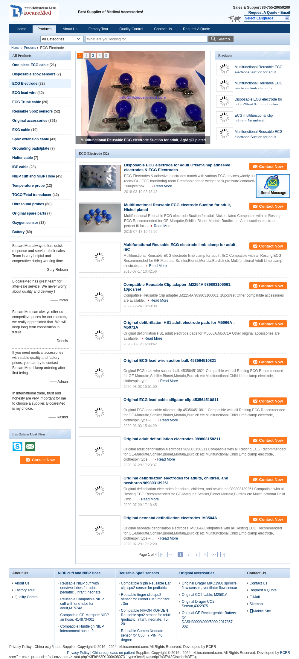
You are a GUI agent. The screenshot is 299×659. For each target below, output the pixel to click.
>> (214, 554)
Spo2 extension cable (30, 139)
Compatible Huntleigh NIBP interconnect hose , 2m (82, 628)
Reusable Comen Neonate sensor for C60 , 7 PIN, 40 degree (142, 635)
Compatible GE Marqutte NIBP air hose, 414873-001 (84, 617)
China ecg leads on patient (113, 653)
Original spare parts (29, 213)
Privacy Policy (20, 647)
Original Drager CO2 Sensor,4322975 (198, 603)
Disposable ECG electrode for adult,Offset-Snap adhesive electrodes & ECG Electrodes (258, 102)
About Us (69, 29)
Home (21, 29)
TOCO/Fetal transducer (31, 195)
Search (223, 39)
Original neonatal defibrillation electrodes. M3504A (170, 518)
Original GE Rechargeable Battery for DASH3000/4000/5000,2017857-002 (209, 619)
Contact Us (163, 29)
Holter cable (22, 158)
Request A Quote (262, 12)
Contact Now (271, 166)
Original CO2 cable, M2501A (205, 595)
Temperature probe (28, 185)
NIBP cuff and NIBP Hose (33, 176)
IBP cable (20, 167)
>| (223, 554)
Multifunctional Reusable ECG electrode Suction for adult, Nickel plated (259, 135)
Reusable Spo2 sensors (32, 111)
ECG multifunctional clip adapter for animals (254, 118)
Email (285, 12)
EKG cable (21, 130)
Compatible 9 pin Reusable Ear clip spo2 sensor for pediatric (146, 585)
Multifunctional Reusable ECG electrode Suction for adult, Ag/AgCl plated (143, 140)
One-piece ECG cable (30, 65)
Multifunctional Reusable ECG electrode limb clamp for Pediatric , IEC (259, 86)
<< (171, 554)
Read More (163, 186)
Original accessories (29, 121)
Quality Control (131, 29)
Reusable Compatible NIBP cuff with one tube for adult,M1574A (82, 603)
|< (161, 554)
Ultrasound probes (28, 204)
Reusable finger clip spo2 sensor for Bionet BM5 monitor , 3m (145, 599)
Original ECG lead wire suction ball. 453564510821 (169, 360)
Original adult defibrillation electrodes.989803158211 (171, 439)
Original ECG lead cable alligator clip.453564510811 (171, 399)
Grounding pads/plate (30, 148)
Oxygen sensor (25, 223)
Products (44, 29)
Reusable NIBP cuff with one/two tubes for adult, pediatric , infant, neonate (80, 587)
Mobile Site (260, 611)
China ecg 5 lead (47, 647)
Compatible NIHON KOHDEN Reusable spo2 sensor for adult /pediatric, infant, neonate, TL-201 (146, 617)
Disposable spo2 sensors (34, 74)
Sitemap (256, 604)
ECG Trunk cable (26, 102)
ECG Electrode (24, 83)
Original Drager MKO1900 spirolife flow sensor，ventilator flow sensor (209, 585)
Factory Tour (98, 29)
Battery (18, 232)
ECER (211, 647)
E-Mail (255, 597)
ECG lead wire (24, 93)
